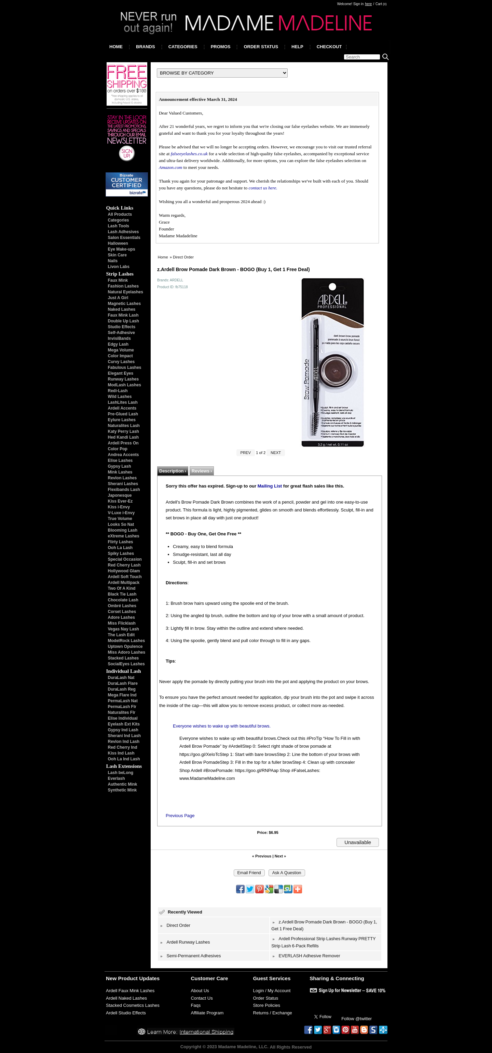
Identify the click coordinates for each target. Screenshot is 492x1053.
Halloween (118, 243)
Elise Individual (123, 718)
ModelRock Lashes (126, 640)
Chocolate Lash (123, 600)
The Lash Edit (121, 634)
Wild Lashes (120, 396)
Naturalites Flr (122, 712)
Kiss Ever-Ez (120, 501)
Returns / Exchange (272, 1012)
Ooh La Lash (120, 547)
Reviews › (202, 471)
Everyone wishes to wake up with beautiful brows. (222, 726)
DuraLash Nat (121, 677)
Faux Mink (118, 280)
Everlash (116, 778)
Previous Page (180, 815)
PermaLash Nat (123, 700)
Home (163, 257)
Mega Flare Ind (122, 695)
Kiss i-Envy (119, 507)
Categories (118, 220)
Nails (113, 260)
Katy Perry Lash (123, 431)
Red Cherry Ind (122, 747)
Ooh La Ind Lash (124, 759)
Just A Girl (118, 297)
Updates (149, 978)
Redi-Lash (118, 390)
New (111, 978)
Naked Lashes (122, 309)
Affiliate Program (207, 1012)
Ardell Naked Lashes (126, 998)
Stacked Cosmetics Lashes (133, 1005)
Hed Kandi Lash (123, 437)
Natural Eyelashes (125, 292)
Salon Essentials (124, 237)
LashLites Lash (123, 402)
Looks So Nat (121, 524)
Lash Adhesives (123, 231)
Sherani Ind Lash (124, 735)
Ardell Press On (123, 443)
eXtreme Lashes (123, 536)
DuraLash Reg (122, 689)
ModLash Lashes (124, 385)
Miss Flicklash (122, 623)
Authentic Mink (122, 784)
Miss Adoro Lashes (127, 652)
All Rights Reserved (291, 1047)
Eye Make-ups (121, 249)
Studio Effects (122, 326)
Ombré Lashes (122, 605)
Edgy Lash (118, 344)
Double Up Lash (123, 321)
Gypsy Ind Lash (123, 730)
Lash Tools (118, 226)
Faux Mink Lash (123, 315)
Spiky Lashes (121, 553)
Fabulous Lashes (124, 367)
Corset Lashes (122, 611)
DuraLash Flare (123, 683)
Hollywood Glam (124, 571)
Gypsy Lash (119, 466)
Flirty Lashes (120, 541)
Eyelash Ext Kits (124, 724)
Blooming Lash (123, 530)
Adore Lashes (121, 617)
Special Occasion (125, 559)
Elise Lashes (120, 460)
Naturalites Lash (124, 425)
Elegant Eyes (121, 373)
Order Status (265, 998)
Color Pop (117, 448)
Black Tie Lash (122, 594)
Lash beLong (121, 772)
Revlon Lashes (122, 478)
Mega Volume (121, 350)
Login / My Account (272, 990)
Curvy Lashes (121, 361)
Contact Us (202, 998)
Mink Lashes (120, 472)
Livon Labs (118, 266)
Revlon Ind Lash (124, 741)
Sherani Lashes (123, 483)
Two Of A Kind (122, 588)
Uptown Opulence (125, 646)
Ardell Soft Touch (125, 576)
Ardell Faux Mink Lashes (130, 990)
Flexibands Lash (124, 489)
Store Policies (266, 1005)
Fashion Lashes (123, 286)
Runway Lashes (123, 379)
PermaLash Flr (122, 706)
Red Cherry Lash (124, 565)
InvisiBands (119, 338)
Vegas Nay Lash (123, 629)
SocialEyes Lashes (126, 664)
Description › (172, 471)
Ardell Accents (122, 408)
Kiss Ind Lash (121, 753)
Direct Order (183, 257)
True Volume (120, 518)
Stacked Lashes (123, 658)
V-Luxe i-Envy (121, 512)
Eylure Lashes (122, 419)
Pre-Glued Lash (123, 414)
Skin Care (117, 255)
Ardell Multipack (124, 582)
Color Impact (120, 356)
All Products (120, 214)
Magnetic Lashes (124, 303)
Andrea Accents (123, 454)
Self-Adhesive (121, 332)
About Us (200, 990)
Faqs (196, 1005)
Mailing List (270, 486)
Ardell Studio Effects (126, 1012)
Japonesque (120, 495)
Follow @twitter (356, 1018)
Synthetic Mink (122, 790)
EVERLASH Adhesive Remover (309, 956)
